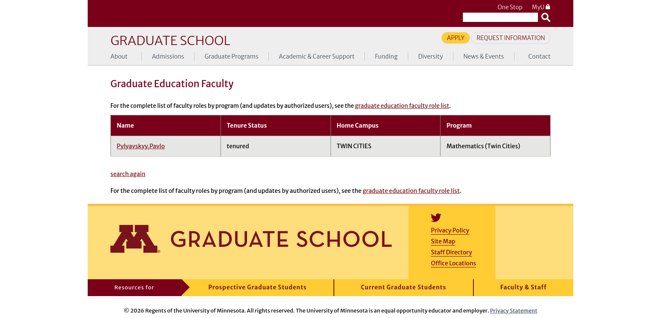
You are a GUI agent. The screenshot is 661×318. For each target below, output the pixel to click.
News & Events (483, 56)
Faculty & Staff (523, 287)
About (119, 56)
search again (127, 174)
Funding (386, 56)
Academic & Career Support (317, 56)
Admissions (168, 56)
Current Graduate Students (403, 287)
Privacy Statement (513, 310)
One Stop (509, 7)
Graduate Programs (231, 56)
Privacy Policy (450, 230)
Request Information (510, 38)
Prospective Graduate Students (257, 287)
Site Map (443, 241)
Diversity (430, 56)
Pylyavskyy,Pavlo (141, 146)
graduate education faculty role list (402, 106)
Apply (456, 38)
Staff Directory (451, 252)
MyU (541, 7)
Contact (539, 56)
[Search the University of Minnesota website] (500, 17)
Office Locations (453, 263)
